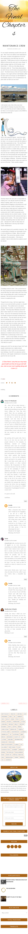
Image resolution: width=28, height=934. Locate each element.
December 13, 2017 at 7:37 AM (14, 507)
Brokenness (10, 736)
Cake (23, 736)
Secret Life (8, 754)
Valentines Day (15, 731)
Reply (25, 501)
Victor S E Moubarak (10, 401)
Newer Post (5, 703)
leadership (8, 759)
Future (23, 721)
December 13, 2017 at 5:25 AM (10, 402)
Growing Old (4, 734)
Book (7, 719)
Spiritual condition (18, 754)
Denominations (18, 739)
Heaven (3, 721)
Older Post (22, 703)
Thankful (20, 729)
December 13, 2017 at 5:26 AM (10, 540)
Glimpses (16, 744)
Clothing (3, 739)
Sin (14, 716)
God (21, 744)
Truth (2, 719)
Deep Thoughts (5, 714)
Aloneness (23, 731)
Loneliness (4, 724)
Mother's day (10, 752)
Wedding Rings (9, 757)
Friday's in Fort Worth (7, 744)
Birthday (22, 724)
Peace (17, 719)
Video (2, 757)
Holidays (9, 721)
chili (2, 759)
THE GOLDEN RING (10, 888)
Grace (10, 716)
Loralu (10, 505)
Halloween (4, 747)
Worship (22, 757)
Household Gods (5, 749)
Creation (13, 714)
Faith (22, 719)
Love (25, 714)
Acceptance (16, 734)
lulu (9, 640)
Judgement (14, 749)
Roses (2, 754)
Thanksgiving (16, 721)
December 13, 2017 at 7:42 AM (14, 585)
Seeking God (13, 729)
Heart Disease (12, 747)
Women (16, 757)
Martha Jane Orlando (11, 609)
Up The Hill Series (5, 731)
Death (9, 726)
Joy (10, 734)
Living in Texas (5, 729)
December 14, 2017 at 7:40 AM (10, 611)
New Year (11, 724)
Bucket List (17, 736)
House (18, 747)
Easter (14, 726)
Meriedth (21, 749)
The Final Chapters (14, 21)
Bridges (3, 736)
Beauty (16, 724)
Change (12, 719)
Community (20, 716)
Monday (3, 752)
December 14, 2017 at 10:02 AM (14, 642)
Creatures (10, 739)
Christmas (19, 714)
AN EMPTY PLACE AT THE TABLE (13, 897)
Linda (6, 538)
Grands (19, 726)
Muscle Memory (19, 752)
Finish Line (11, 742)
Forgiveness (4, 716)
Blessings (3, 726)
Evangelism (4, 742)
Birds (22, 734)
